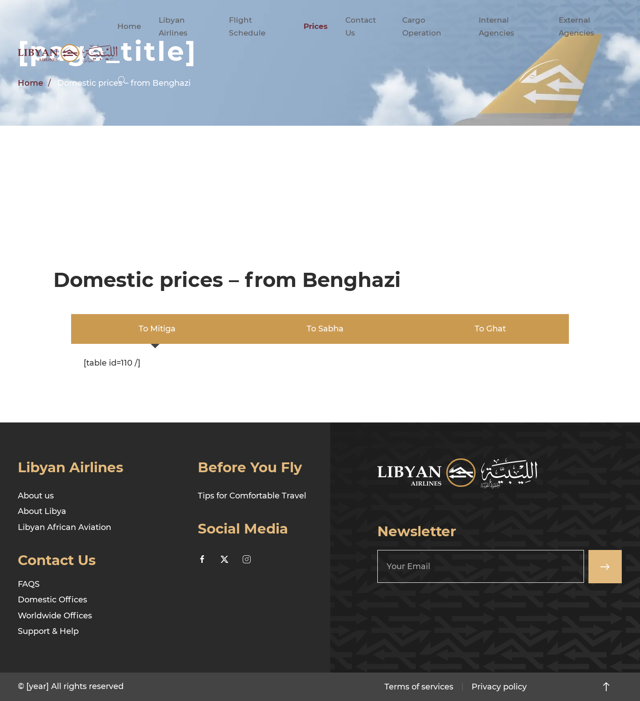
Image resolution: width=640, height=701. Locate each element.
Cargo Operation (421, 26)
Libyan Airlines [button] (173, 26)
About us (36, 496)
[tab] (155, 329)
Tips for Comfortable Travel (252, 496)
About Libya (42, 511)
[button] (121, 80)
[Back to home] (67, 53)
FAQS (29, 584)
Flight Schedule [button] (247, 26)
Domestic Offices (52, 600)
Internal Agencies (496, 26)
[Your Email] (480, 566)
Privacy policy (499, 687)
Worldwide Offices (55, 616)
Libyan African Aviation (64, 527)
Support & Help (48, 631)
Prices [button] (316, 26)
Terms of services (418, 687)
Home (129, 26)
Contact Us (360, 26)
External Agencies (576, 26)
